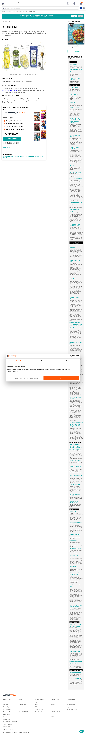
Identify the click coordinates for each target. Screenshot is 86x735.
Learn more (6, 147)
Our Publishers (6, 714)
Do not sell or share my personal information (25, 378)
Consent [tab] (18, 360)
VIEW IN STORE (76, 51)
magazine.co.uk (70, 706)
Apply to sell (54, 714)
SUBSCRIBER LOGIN (8, 156)
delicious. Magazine (17, 11)
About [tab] (68, 360)
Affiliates (53, 704)
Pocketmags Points (39, 709)
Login (52, 716)
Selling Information (55, 711)
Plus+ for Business (7, 716)
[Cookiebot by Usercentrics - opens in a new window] (71, 356)
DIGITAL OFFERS (29, 156)
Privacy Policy (6, 719)
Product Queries (55, 702)
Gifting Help (22, 714)
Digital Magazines (39, 711)
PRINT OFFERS (19, 156)
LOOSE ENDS (32, 11)
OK (61, 378)
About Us (69, 702)
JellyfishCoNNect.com (72, 709)
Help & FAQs (22, 702)
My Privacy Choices (8, 729)
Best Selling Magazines (8, 706)
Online (36, 706)
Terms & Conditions (7, 724)
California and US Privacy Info (10, 721)
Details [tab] (43, 360)
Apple (36, 702)
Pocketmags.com (71, 704)
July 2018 (25, 11)
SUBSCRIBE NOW (12, 139)
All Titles (5, 702)
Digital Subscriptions (6, 11)
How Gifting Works (23, 711)
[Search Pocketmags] (3, 8)
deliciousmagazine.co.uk (9, 90)
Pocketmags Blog (7, 711)
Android (37, 704)
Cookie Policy (6, 726)
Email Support (22, 704)
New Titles (5, 704)
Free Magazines (7, 709)
